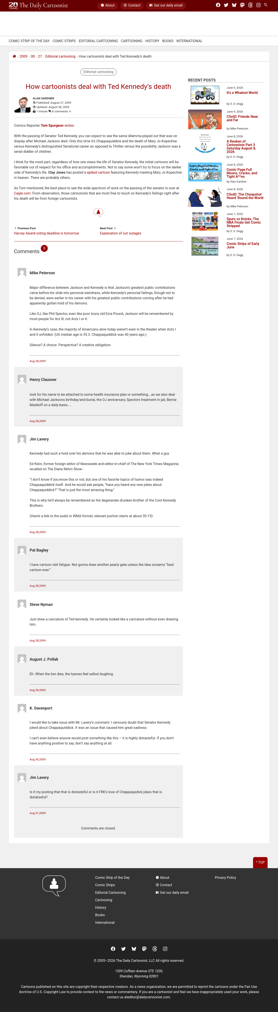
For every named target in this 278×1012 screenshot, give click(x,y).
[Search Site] (266, 5)
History (152, 41)
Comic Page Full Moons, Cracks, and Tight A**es (242, 173)
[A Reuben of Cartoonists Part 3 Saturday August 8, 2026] (205, 144)
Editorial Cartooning (98, 41)
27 (40, 56)
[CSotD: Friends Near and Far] (205, 120)
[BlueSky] (234, 5)
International (189, 41)
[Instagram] (258, 5)
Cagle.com (22, 193)
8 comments (62, 111)
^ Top (260, 862)
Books (168, 41)
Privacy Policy (225, 878)
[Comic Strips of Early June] (205, 247)
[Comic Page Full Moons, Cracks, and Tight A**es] (205, 173)
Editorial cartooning (60, 56)
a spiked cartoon (97, 172)
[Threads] (250, 5)
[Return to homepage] (55, 903)
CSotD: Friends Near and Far (242, 118)
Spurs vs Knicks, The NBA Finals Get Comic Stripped (244, 222)
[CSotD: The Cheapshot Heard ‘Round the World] (205, 197)
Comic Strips (64, 41)
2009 (23, 56)
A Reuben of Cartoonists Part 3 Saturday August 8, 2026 (241, 147)
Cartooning (132, 41)
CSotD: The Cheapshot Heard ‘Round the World (245, 196)
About (108, 6)
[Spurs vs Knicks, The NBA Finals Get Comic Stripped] (205, 222)
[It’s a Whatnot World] (205, 96)
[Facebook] (218, 5)
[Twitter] (226, 5)
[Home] (14, 56)
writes (57, 125)
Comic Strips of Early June (243, 245)
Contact (131, 6)
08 (33, 56)
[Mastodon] (242, 5)
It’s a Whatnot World (242, 93)
